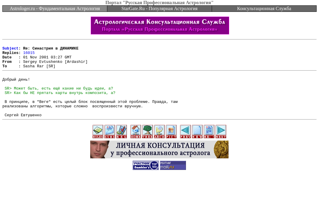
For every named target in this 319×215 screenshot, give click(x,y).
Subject (10, 49)
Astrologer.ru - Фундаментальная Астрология (55, 8)
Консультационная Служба (264, 8)
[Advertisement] (159, 201)
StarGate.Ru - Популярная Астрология (159, 8)
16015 (29, 55)
